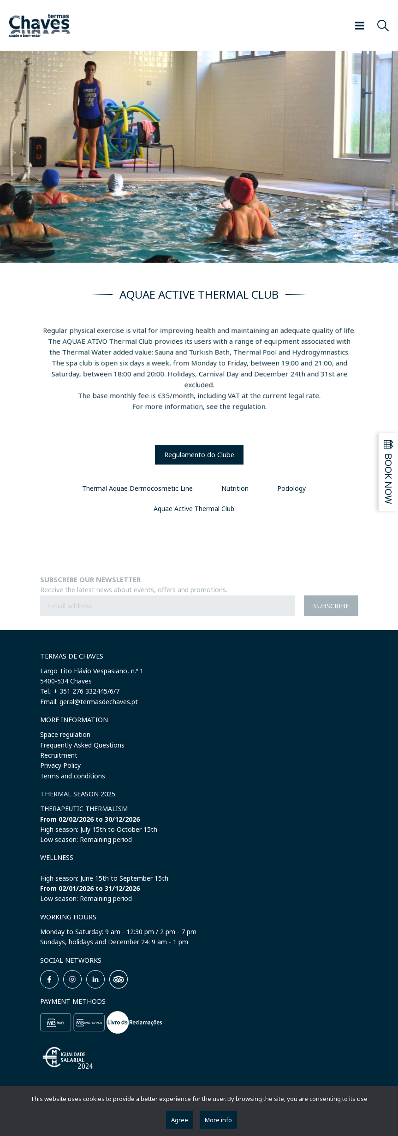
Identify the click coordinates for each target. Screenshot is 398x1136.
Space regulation (65, 734)
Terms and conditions (72, 775)
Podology (291, 488)
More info (218, 1120)
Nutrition (235, 488)
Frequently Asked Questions (82, 745)
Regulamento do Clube (199, 454)
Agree (179, 1120)
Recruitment (58, 755)
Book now (389, 478)
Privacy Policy (60, 765)
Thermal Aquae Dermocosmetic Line (137, 488)
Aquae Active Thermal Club (194, 508)
